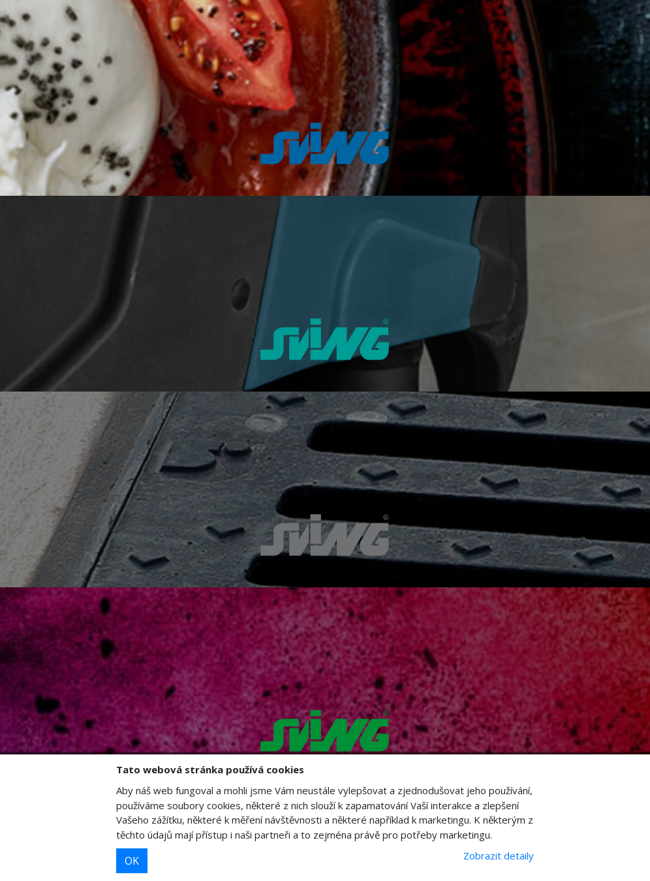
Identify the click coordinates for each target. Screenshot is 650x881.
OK (132, 861)
